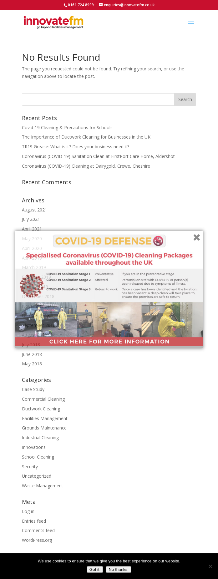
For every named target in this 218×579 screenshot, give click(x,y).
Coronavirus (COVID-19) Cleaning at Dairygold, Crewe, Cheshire (86, 166)
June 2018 (32, 354)
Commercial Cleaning (43, 399)
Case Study (33, 389)
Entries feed (34, 521)
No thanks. (119, 569)
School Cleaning (38, 457)
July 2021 (31, 219)
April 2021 (32, 229)
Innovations (34, 447)
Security (30, 467)
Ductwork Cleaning (41, 409)
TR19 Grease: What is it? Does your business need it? (75, 147)
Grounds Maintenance (44, 428)
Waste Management (42, 486)
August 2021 (34, 210)
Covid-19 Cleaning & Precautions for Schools (67, 127)
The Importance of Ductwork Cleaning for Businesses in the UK (86, 137)
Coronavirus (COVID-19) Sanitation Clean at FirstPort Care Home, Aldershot (98, 156)
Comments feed (38, 530)
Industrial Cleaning (40, 437)
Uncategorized (36, 476)
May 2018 (32, 364)
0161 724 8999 (81, 5)
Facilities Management (45, 418)
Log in (28, 511)
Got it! (95, 569)
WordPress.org (37, 540)
